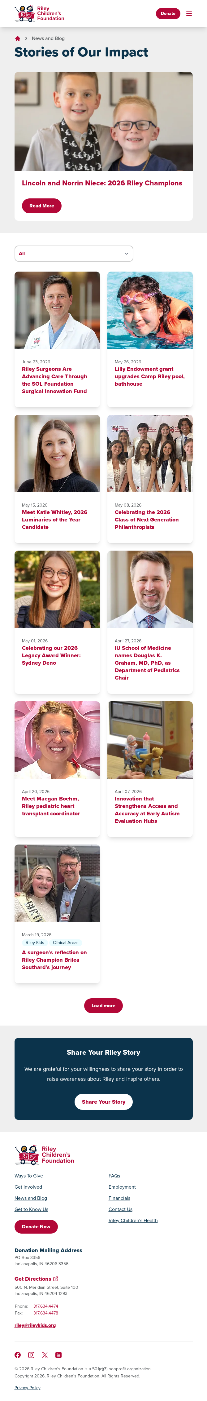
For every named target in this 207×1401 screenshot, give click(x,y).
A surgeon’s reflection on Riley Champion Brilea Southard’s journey (54, 959)
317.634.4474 (45, 1306)
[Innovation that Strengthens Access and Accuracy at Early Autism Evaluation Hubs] (150, 740)
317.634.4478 (45, 1313)
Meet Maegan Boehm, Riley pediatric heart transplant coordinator (51, 806)
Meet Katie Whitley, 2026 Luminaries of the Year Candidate (54, 519)
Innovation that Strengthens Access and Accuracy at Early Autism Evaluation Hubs (147, 810)
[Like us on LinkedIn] (58, 1355)
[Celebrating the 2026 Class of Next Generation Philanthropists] (150, 453)
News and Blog (48, 38)
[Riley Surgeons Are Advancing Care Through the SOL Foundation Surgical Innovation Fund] (57, 310)
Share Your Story (103, 1102)
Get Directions (33, 1279)
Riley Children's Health (133, 1220)
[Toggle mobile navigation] (189, 13)
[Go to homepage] (39, 13)
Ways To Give (29, 1176)
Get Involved (28, 1187)
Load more (103, 1005)
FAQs (114, 1176)
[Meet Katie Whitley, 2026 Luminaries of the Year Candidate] (57, 453)
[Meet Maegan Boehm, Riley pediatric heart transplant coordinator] (57, 740)
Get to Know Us (31, 1209)
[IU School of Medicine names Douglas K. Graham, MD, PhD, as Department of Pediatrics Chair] (150, 589)
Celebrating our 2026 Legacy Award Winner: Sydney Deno (51, 655)
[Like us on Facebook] (18, 1355)
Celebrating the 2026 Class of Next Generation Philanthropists (147, 519)
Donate (168, 13)
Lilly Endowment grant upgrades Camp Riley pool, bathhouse (150, 376)
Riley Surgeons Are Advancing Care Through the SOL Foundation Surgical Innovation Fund (54, 380)
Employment (122, 1187)
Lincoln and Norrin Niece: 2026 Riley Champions (102, 183)
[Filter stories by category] (74, 254)
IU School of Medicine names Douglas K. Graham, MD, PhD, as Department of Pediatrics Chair (147, 663)
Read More (41, 205)
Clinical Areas (66, 942)
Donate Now (36, 1226)
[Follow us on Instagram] (31, 1355)
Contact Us (120, 1209)
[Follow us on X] (45, 1355)
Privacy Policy (28, 1388)
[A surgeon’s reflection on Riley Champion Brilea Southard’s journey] (57, 883)
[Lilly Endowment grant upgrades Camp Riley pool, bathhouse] (150, 310)
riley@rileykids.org (35, 1325)
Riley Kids (35, 942)
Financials (119, 1198)
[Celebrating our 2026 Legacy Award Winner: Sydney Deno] (57, 589)
